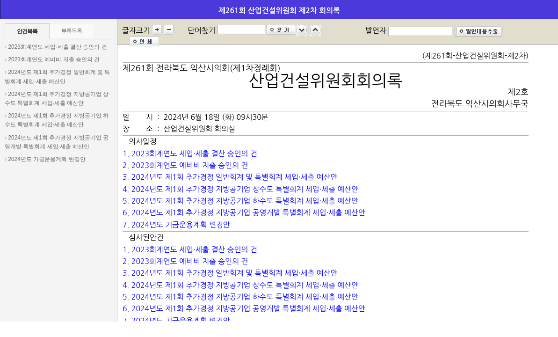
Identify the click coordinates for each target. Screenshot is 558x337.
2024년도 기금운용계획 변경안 (46, 159)
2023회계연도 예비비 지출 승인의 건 (54, 59)
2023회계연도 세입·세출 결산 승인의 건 (57, 47)
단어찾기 (202, 30)
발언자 (375, 30)
